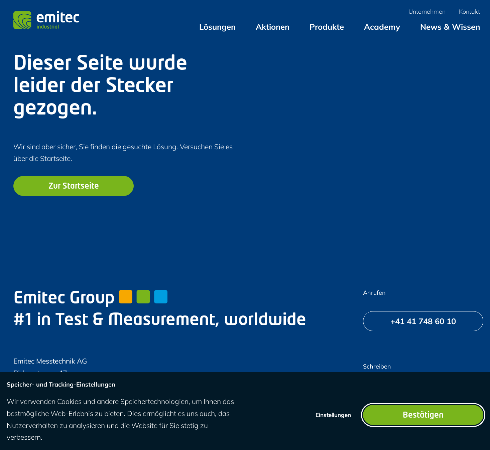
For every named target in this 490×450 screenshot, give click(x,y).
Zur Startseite (73, 187)
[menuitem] (217, 26)
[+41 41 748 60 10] (423, 321)
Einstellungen (333, 414)
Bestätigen (423, 416)
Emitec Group (90, 299)
